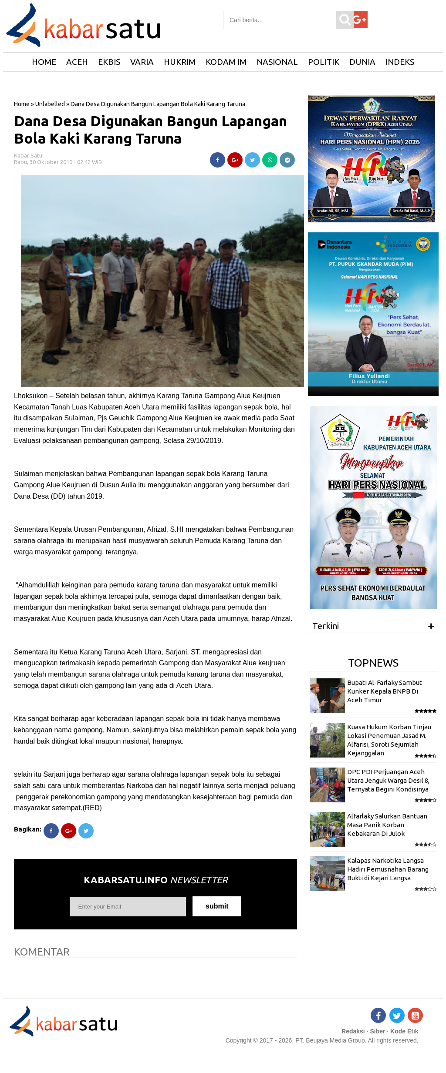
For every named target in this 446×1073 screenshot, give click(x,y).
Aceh (77, 62)
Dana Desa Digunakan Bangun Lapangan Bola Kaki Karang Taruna (150, 129)
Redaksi (353, 1031)
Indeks (399, 62)
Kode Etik (404, 1031)
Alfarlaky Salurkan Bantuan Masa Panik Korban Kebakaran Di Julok (387, 825)
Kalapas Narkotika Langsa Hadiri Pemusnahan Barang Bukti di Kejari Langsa (388, 869)
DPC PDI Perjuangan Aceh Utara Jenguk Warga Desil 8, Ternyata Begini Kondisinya (388, 780)
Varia (142, 62)
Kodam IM (226, 62)
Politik (323, 62)
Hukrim (180, 62)
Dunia (362, 62)
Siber (377, 1031)
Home (22, 104)
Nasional (277, 62)
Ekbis (109, 62)
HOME (44, 62)
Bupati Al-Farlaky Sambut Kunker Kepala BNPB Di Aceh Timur (384, 691)
